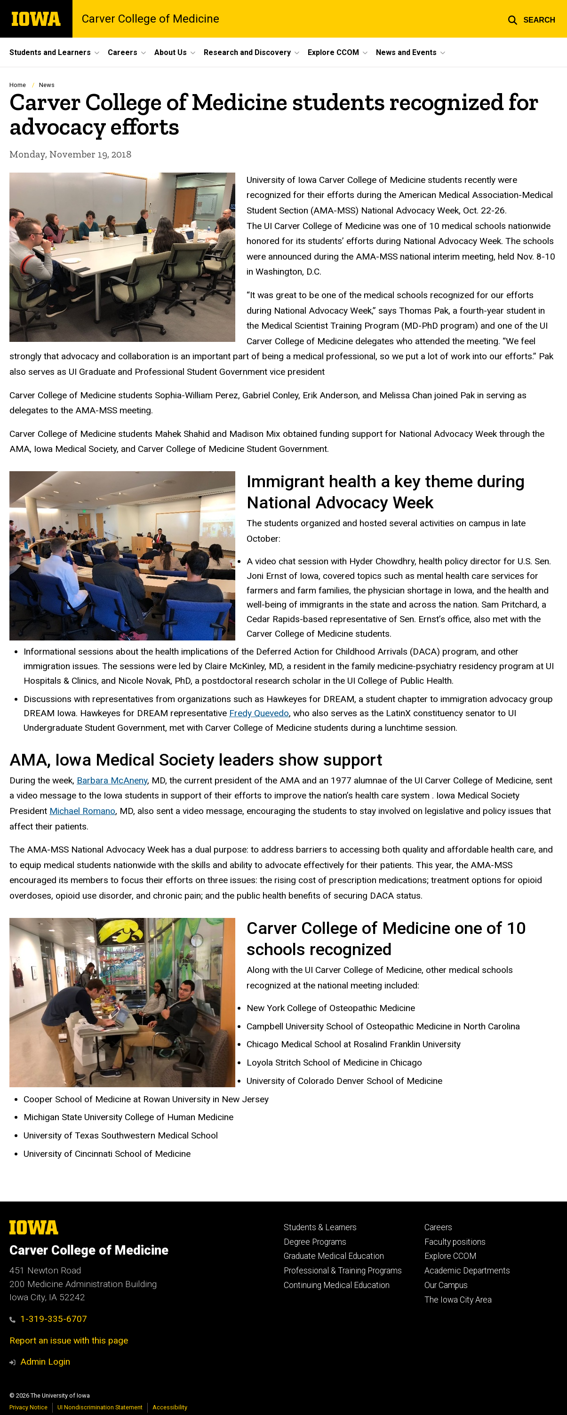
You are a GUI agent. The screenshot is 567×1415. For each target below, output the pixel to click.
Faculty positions (455, 1242)
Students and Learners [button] (50, 52)
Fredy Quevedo (259, 713)
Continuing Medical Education (337, 1285)
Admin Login (45, 1361)
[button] (531, 19)
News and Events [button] (406, 52)
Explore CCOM (450, 1256)
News (47, 84)
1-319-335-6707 (48, 1318)
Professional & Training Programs (343, 1270)
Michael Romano (82, 811)
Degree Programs (315, 1242)
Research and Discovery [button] (247, 52)
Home (17, 84)
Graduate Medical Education (334, 1256)
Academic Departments (467, 1270)
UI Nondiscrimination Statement (100, 1407)
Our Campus (446, 1285)
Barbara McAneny (112, 780)
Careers (438, 1227)
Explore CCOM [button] (333, 52)
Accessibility (169, 1407)
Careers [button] (122, 52)
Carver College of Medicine (150, 18)
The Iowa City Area (458, 1299)
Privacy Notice (28, 1407)
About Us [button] (170, 52)
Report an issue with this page (68, 1340)
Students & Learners (320, 1227)
